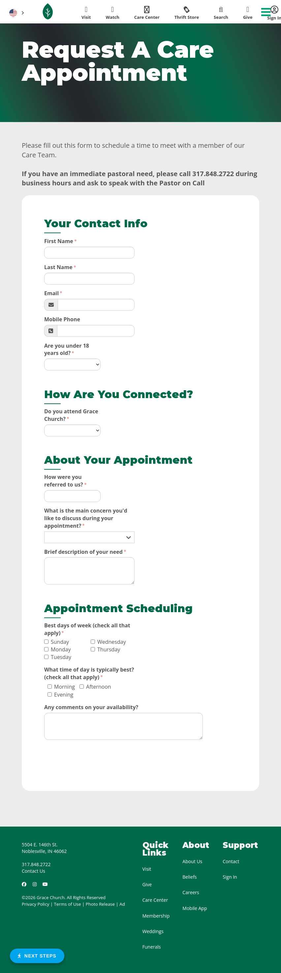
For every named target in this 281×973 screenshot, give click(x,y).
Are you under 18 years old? (66, 349)
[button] (15, 13)
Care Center (155, 900)
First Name (58, 241)
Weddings (153, 931)
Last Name (58, 267)
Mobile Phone (62, 319)
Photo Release (100, 904)
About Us (192, 861)
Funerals (151, 947)
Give (147, 884)
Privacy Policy (35, 904)
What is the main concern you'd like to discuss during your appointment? (85, 518)
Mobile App (194, 908)
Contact (231, 861)
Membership (156, 916)
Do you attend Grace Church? (71, 415)
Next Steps (37, 955)
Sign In (230, 877)
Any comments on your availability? (91, 707)
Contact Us (33, 871)
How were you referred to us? (63, 480)
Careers (190, 892)
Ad (122, 904)
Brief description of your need (83, 551)
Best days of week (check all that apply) (87, 629)
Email (51, 293)
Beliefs (189, 877)
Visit (146, 869)
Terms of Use (67, 904)
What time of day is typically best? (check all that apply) (89, 673)
